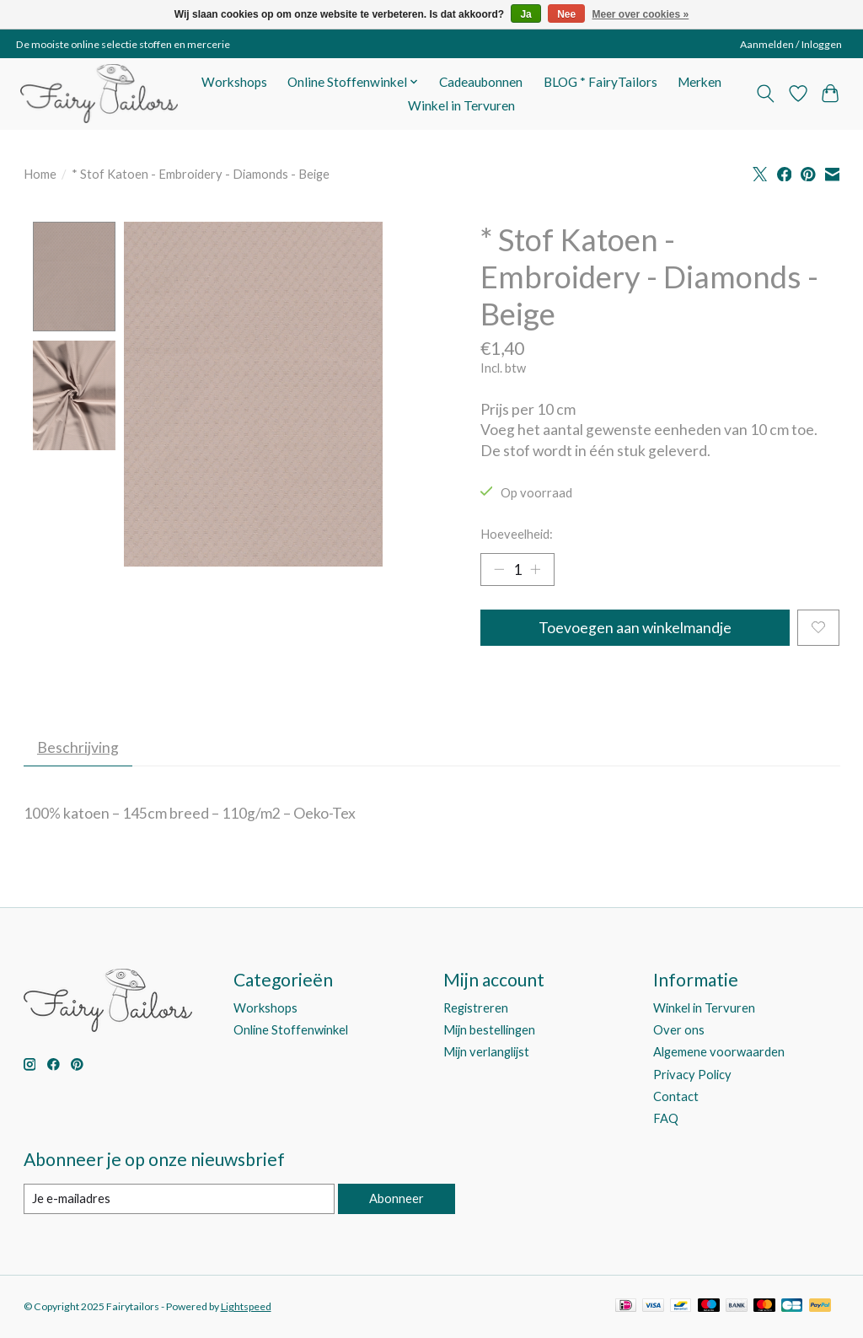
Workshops (234, 81)
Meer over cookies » (640, 14)
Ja (525, 14)
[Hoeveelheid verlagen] (499, 569)
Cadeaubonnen (481, 81)
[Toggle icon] (765, 93)
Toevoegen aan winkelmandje (635, 628)
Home (40, 174)
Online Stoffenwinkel (290, 1031)
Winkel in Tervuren (461, 105)
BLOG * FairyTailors (600, 81)
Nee (566, 14)
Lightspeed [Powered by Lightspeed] (246, 1306)
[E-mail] (179, 1200)
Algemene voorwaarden (719, 1052)
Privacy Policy (692, 1074)
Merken (699, 81)
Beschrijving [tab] (78, 747)
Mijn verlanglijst (486, 1052)
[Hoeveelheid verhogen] (535, 569)
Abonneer (396, 1199)
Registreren (475, 1008)
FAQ (665, 1118)
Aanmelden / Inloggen (791, 44)
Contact (676, 1096)
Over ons (679, 1031)
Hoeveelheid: (516, 534)
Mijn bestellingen (489, 1031)
